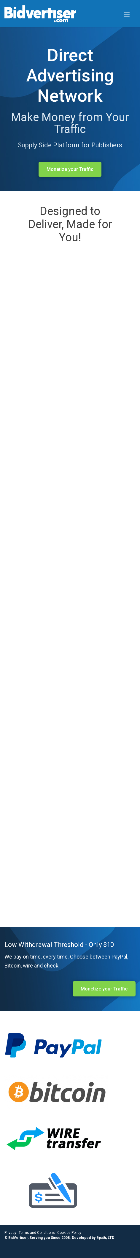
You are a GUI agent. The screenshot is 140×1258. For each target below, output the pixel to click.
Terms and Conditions (37, 1233)
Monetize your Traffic (70, 169)
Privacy (10, 1233)
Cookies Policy (69, 1233)
